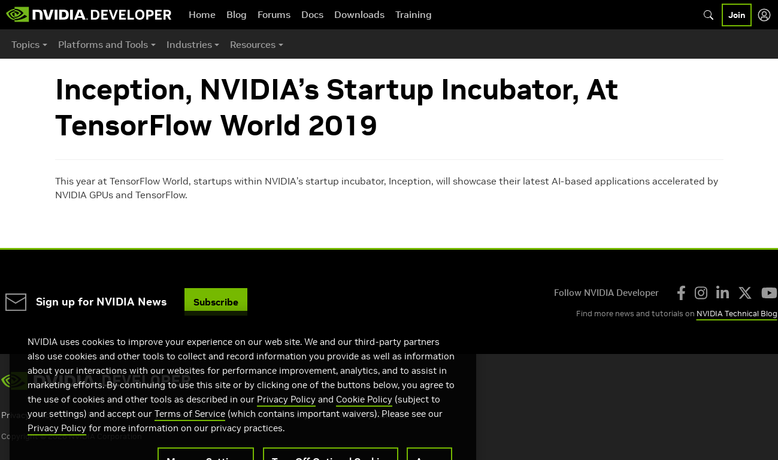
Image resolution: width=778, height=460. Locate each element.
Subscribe (215, 302)
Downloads (359, 14)
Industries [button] (189, 44)
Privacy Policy (286, 414)
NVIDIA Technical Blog (737, 313)
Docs (312, 14)
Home (202, 14)
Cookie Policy (364, 414)
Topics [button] (25, 44)
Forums (274, 14)
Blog (236, 14)
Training (413, 14)
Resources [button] (253, 44)
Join (736, 15)
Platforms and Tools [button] (103, 44)
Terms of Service (190, 428)
